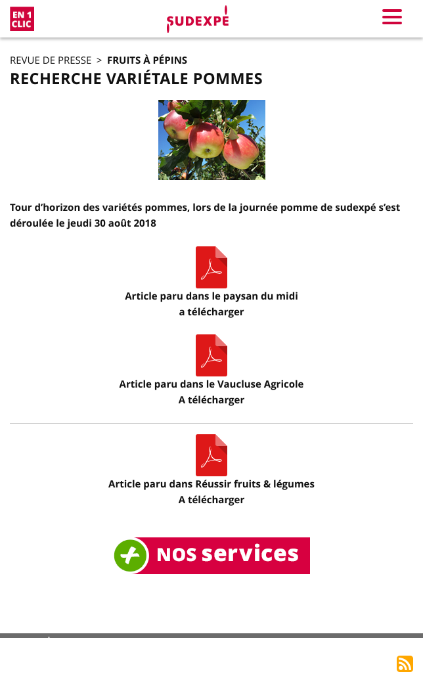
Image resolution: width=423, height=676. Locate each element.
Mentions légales (108, 645)
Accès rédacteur (366, 645)
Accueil (30, 645)
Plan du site (192, 645)
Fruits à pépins (147, 60)
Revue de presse (50, 60)
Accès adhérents (274, 645)
